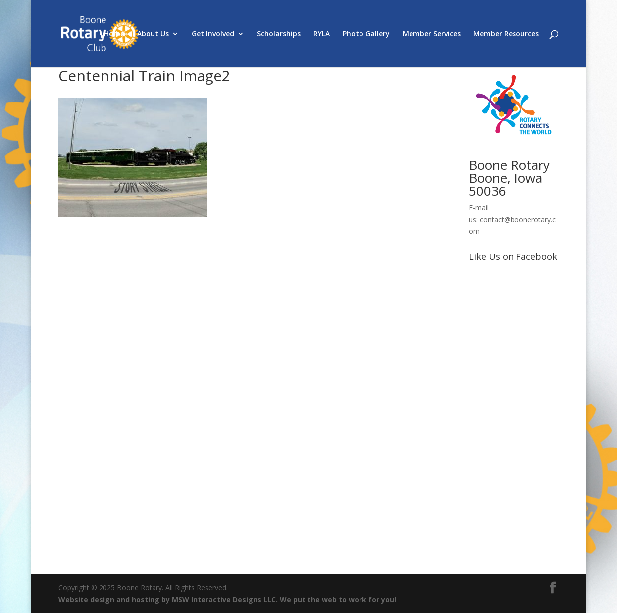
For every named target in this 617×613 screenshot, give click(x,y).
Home (114, 34)
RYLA (321, 34)
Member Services (432, 34)
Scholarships (279, 34)
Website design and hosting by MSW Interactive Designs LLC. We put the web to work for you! (227, 599)
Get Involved (213, 34)
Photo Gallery (366, 34)
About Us (153, 34)
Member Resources (506, 34)
